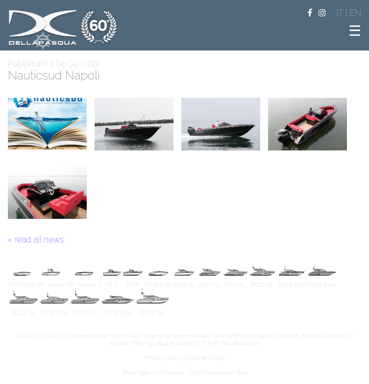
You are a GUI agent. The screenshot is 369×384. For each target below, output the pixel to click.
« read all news (36, 240)
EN (355, 13)
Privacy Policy (163, 357)
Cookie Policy (206, 357)
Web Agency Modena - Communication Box (184, 372)
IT (340, 13)
